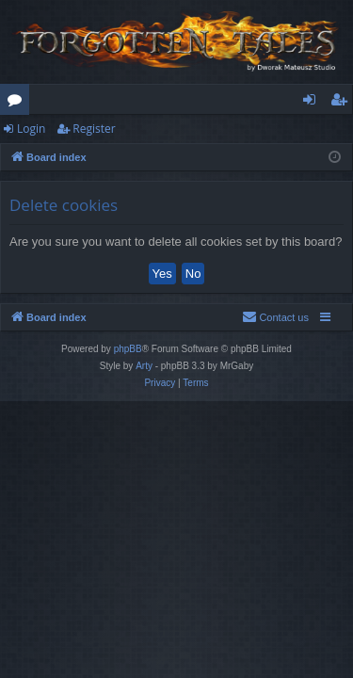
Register (93, 129)
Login (31, 129)
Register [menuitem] (342, 102)
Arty (144, 366)
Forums (18, 102)
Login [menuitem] (313, 102)
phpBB (128, 349)
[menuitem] (275, 317)
